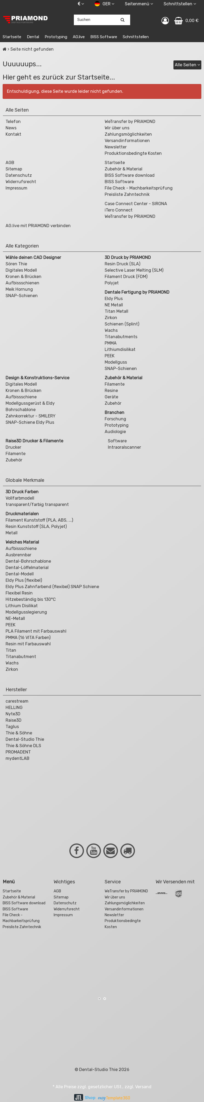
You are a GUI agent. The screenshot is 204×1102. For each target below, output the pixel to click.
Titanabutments (121, 336)
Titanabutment (21, 656)
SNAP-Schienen (22, 295)
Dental (33, 36)
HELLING (14, 707)
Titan (11, 650)
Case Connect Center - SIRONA (136, 203)
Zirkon (111, 317)
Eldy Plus (114, 298)
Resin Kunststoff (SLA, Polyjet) (36, 526)
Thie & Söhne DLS (23, 745)
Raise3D (14, 720)
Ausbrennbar (18, 554)
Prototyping (56, 36)
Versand (143, 1086)
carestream (17, 701)
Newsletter (116, 146)
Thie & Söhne (19, 732)
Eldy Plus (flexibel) (24, 580)
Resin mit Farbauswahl (28, 643)
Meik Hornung (19, 289)
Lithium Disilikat (22, 605)
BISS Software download (130, 175)
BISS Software (103, 36)
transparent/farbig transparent (37, 504)
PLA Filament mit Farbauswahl (36, 631)
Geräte (111, 396)
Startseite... (96, 77)
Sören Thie (16, 263)
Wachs (111, 330)
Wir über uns (117, 127)
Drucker (13, 447)
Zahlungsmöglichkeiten (128, 134)
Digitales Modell (21, 270)
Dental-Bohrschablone (28, 561)
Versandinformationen (127, 140)
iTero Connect (119, 210)
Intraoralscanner (124, 447)
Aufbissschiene (21, 396)
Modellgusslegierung (26, 612)
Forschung (115, 418)
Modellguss (116, 362)
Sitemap (14, 168)
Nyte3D (13, 713)
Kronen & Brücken (23, 276)
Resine (111, 390)
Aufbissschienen (22, 282)
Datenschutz (19, 175)
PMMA (111, 343)
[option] (34, 954)
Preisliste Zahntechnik (127, 194)
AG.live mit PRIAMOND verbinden (38, 225)
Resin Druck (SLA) (122, 263)
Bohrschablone (21, 409)
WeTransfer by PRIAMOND (130, 121)
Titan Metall (116, 311)
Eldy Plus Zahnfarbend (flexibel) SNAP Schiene (52, 586)
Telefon (13, 121)
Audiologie (115, 431)
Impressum (16, 188)
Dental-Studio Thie (25, 739)
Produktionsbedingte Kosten (133, 153)
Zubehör (113, 403)
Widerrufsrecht (21, 181)
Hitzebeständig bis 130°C (31, 599)
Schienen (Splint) (122, 324)
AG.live (79, 36)
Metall (12, 532)
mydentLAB (17, 758)
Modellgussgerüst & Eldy (30, 403)
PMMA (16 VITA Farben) (28, 637)
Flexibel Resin (19, 593)
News (11, 127)
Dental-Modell (20, 573)
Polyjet (112, 282)
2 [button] (104, 998)
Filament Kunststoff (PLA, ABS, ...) (39, 520)
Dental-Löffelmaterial (27, 567)
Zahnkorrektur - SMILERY (31, 415)
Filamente (115, 384)
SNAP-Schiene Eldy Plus (30, 422)
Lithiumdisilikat (120, 349)
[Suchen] (122, 20)
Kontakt (13, 134)
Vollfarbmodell (20, 498)
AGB (10, 162)
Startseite (12, 36)
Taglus (12, 726)
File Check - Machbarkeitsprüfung (139, 188)
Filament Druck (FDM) (126, 276)
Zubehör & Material (123, 168)
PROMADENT (18, 752)
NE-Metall (15, 618)
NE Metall (114, 304)
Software (117, 440)
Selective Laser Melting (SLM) (134, 270)
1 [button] (99, 998)
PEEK (109, 355)
